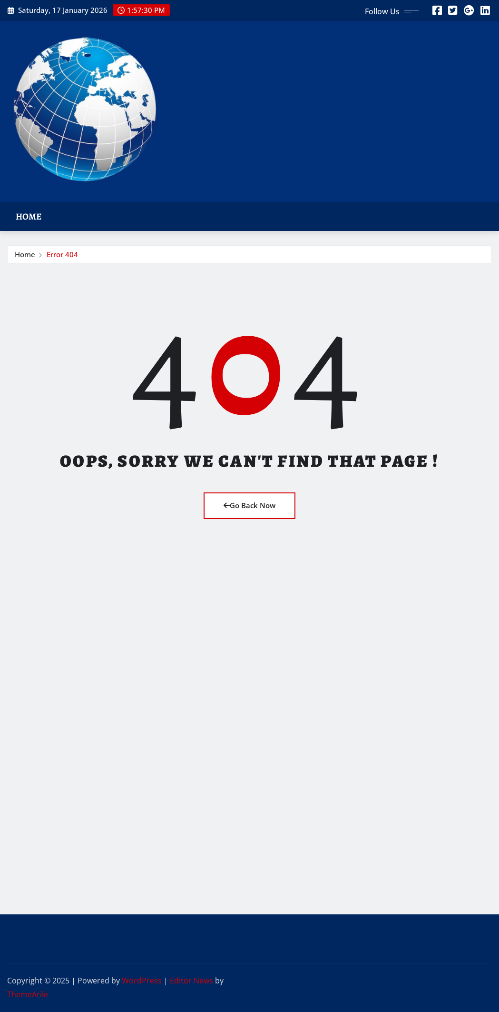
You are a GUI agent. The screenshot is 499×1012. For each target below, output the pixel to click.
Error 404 (62, 254)
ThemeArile (27, 994)
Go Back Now (249, 505)
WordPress (142, 980)
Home (29, 216)
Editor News (191, 980)
